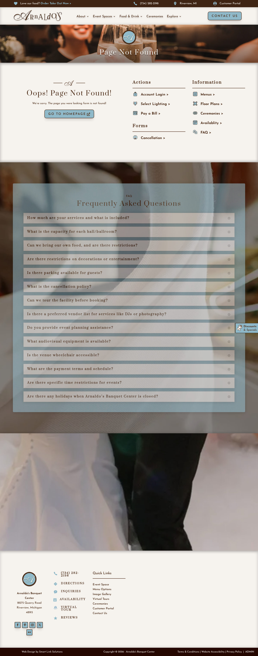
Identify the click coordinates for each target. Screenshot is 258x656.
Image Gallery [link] (102, 594)
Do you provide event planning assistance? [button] (70, 327)
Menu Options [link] (102, 589)
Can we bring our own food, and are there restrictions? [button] (82, 245)
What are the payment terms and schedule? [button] (70, 369)
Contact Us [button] (225, 16)
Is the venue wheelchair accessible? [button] (63, 355)
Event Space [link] (101, 584)
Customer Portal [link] (103, 608)
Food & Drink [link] (129, 16)
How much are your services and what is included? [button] (78, 218)
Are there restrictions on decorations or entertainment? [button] (83, 259)
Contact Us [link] (100, 613)
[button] (18, 625)
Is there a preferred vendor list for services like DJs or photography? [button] (97, 314)
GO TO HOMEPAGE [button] (67, 114)
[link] (56, 3)
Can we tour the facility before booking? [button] (67, 300)
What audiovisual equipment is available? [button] (69, 341)
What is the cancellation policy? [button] (59, 286)
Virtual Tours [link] (101, 599)
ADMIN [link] (249, 652)
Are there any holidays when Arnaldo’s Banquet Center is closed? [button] (92, 396)
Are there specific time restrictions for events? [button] (74, 382)
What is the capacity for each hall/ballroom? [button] (72, 231)
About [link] (80, 16)
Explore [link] (172, 16)
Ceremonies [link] (154, 16)
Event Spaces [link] (102, 16)
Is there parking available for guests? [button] (64, 273)
